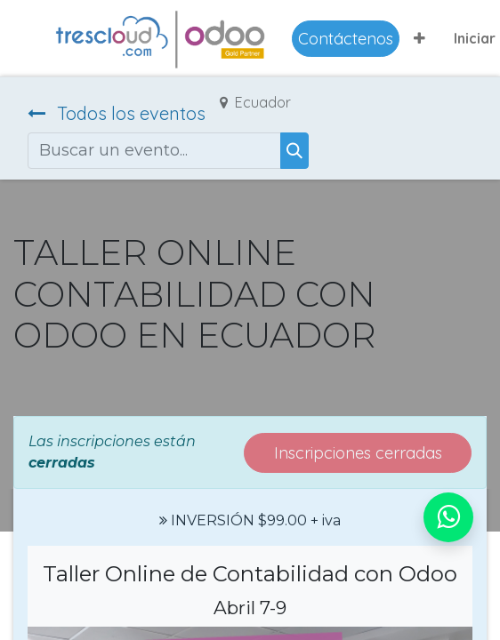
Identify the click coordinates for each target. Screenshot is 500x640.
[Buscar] (294, 150)
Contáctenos (345, 38)
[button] (419, 38)
